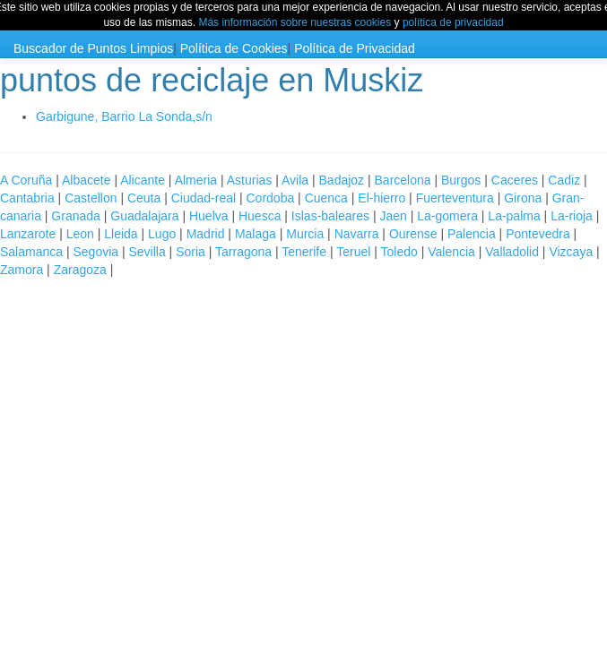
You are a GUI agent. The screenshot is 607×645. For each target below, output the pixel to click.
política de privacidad (453, 22)
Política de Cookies (234, 48)
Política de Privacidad (354, 48)
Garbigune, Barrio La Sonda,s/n (124, 116)
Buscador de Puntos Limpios (93, 48)
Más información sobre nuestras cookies (294, 22)
